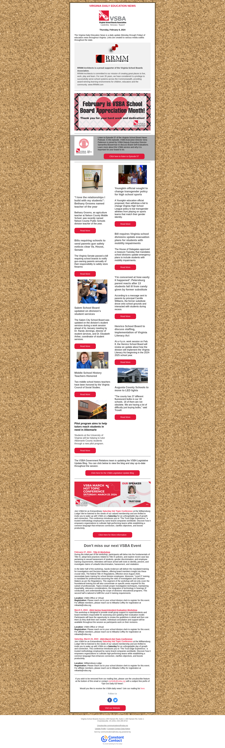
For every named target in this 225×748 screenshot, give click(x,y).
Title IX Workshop (101, 552)
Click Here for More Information (113, 535)
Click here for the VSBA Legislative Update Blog (112, 473)
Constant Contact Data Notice (118, 729)
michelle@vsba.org (116, 681)
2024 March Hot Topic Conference (116, 639)
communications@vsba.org (111, 732)
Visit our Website (112, 708)
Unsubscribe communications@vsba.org (112, 726)
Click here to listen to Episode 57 (124, 156)
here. (143, 688)
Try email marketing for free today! (112, 744)
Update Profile (100, 729)
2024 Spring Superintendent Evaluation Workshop (113, 610)
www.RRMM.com (95, 84)
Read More (85, 230)
